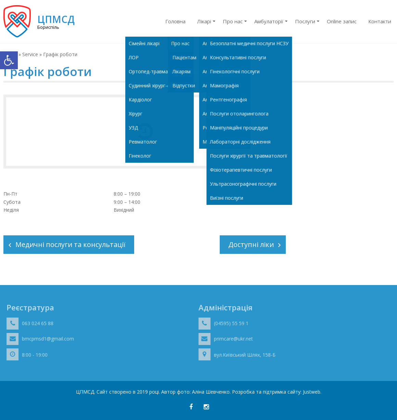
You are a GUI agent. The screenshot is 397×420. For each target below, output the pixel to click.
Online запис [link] (342, 21)
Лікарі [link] (204, 21)
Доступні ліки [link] (251, 244)
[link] (9, 60)
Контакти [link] (379, 21)
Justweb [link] (311, 391)
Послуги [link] (305, 21)
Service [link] (30, 54)
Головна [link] (175, 21)
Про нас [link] (233, 21)
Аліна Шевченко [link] (211, 391)
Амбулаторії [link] (268, 21)
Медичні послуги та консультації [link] (70, 244)
